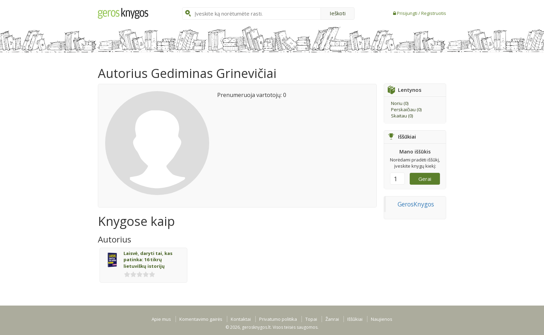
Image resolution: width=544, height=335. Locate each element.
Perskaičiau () (406, 109)
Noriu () (399, 103)
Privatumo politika (278, 319)
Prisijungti (407, 13)
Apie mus (161, 319)
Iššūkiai (355, 319)
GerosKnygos (416, 204)
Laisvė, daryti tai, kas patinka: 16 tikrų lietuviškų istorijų (148, 259)
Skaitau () (402, 116)
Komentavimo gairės (200, 319)
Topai (311, 319)
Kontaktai (241, 319)
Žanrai (332, 319)
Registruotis (433, 13)
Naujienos (381, 319)
